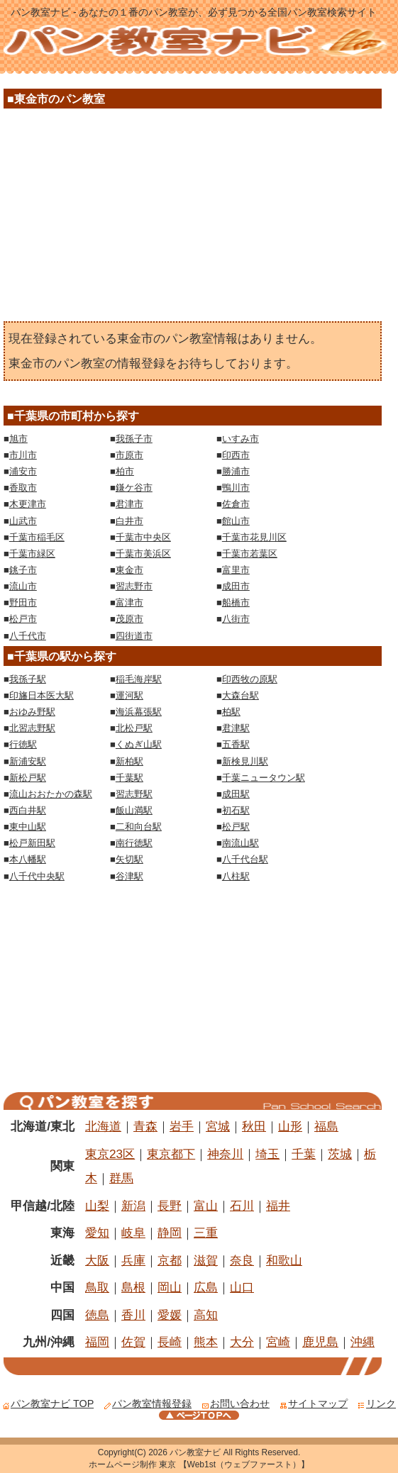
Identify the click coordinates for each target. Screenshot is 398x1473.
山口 (242, 1287)
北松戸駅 (134, 728)
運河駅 (129, 695)
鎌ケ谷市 (134, 487)
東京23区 (110, 1154)
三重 (206, 1232)
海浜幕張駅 (139, 711)
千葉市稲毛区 (37, 537)
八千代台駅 (245, 859)
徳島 (97, 1315)
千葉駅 (129, 777)
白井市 (129, 521)
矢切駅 (129, 859)
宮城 (218, 1126)
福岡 (97, 1342)
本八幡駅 (27, 859)
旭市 (18, 438)
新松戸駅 (27, 777)
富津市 (129, 602)
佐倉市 (236, 504)
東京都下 (171, 1154)
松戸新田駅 (32, 843)
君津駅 (236, 728)
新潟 (133, 1206)
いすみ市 (240, 438)
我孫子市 (134, 438)
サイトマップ (314, 1403)
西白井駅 (27, 810)
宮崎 (278, 1342)
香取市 (23, 487)
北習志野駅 (32, 728)
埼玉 (267, 1154)
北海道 (103, 1126)
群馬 (121, 1178)
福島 (326, 1126)
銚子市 (23, 570)
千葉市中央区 (143, 537)
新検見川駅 (245, 761)
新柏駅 (129, 761)
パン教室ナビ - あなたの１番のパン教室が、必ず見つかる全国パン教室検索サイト (194, 12)
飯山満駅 (134, 810)
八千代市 (27, 635)
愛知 (97, 1232)
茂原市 (129, 618)
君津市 (129, 504)
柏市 (125, 471)
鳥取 (97, 1287)
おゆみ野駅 (32, 711)
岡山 (169, 1287)
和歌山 (284, 1260)
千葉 (304, 1154)
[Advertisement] (192, 218)
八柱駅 (236, 876)
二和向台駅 (139, 826)
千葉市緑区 (32, 553)
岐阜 (133, 1232)
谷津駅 (129, 876)
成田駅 (236, 794)
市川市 (23, 455)
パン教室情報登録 (148, 1403)
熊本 (206, 1342)
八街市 (236, 618)
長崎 (169, 1342)
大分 (242, 1342)
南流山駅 (240, 843)
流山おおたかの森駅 (50, 794)
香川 (133, 1315)
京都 (169, 1260)
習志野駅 (134, 794)
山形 (290, 1126)
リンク (377, 1403)
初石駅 (236, 810)
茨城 (340, 1154)
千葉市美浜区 (143, 553)
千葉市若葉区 (249, 553)
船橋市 (236, 602)
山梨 (97, 1206)
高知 (206, 1315)
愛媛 (169, 1315)
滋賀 (206, 1260)
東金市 (129, 570)
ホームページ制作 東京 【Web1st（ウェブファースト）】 (199, 1464)
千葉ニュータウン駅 (263, 777)
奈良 (242, 1260)
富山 (206, 1206)
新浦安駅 (27, 761)
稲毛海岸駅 (139, 679)
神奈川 (225, 1154)
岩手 (182, 1126)
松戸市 (23, 618)
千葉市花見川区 (254, 537)
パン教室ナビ (195, 1452)
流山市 (23, 586)
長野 (169, 1206)
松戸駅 (236, 826)
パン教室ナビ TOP (48, 1403)
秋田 (254, 1126)
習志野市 (134, 586)
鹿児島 (320, 1342)
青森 (145, 1126)
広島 (206, 1287)
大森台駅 (240, 695)
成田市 (236, 586)
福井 (278, 1206)
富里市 (236, 570)
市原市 (129, 455)
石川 (242, 1206)
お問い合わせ (235, 1403)
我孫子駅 (27, 679)
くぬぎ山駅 (139, 744)
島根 (133, 1287)
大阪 (97, 1260)
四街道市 (134, 635)
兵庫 (133, 1260)
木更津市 (27, 504)
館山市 (236, 521)
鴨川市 (236, 487)
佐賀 (133, 1342)
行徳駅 (23, 744)
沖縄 (362, 1342)
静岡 (169, 1232)
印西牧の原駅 (249, 679)
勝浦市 (236, 471)
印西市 (236, 455)
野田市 (23, 602)
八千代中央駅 (37, 876)
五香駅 (236, 744)
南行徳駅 (134, 843)
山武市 (23, 521)
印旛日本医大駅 (41, 695)
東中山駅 (27, 826)
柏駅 (231, 711)
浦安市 (23, 471)
